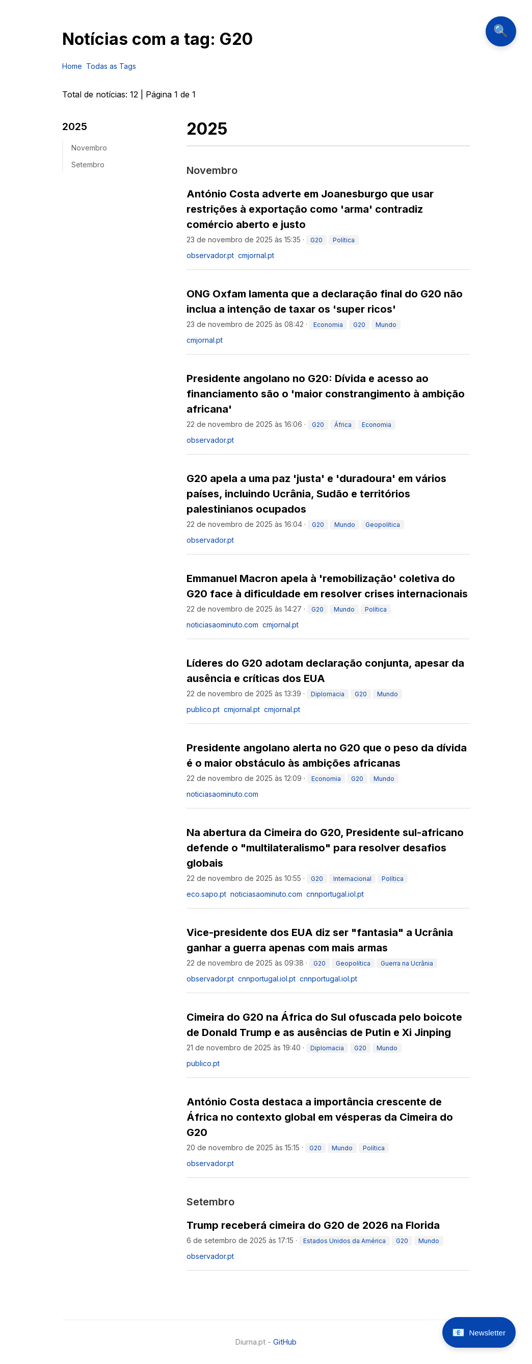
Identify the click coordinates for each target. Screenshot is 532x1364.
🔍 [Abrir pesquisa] (500, 31)
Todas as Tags (111, 66)
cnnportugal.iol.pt (335, 894)
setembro (87, 164)
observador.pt (210, 255)
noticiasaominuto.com (222, 624)
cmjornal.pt (256, 255)
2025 (74, 126)
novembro (89, 147)
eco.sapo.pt (206, 894)
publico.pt (203, 709)
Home (72, 66)
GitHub (285, 1341)
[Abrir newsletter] (479, 1332)
